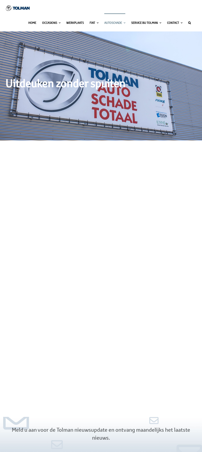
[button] (189, 22)
